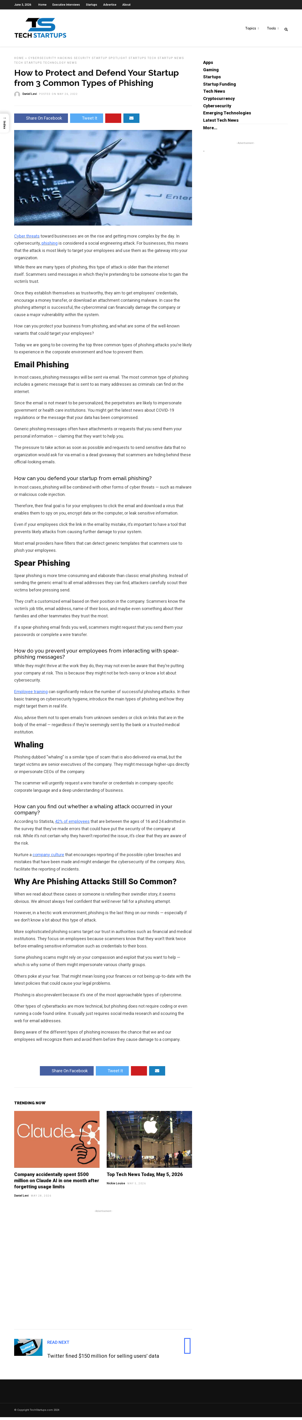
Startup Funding (219, 86)
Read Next (58, 1345)
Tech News (214, 94)
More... (210, 130)
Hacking (65, 61)
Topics (250, 28)
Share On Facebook (41, 120)
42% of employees (72, 824)
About (126, 4)
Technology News (60, 65)
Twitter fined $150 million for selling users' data (103, 1359)
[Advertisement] (103, 1271)
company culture (48, 857)
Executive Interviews (66, 4)
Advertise (109, 4)
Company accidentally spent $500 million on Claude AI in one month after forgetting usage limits (56, 1183)
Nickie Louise (116, 1186)
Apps (208, 65)
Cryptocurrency (219, 101)
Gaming (211, 72)
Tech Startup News (165, 61)
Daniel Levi (21, 1198)
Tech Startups (28, 65)
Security (82, 61)
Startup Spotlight (109, 61)
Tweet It (86, 120)
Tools (271, 28)
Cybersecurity (42, 61)
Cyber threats (27, 238)
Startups (91, 4)
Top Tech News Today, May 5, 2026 (145, 1177)
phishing (50, 245)
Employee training (31, 694)
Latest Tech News (221, 123)
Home (42, 4)
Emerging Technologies (227, 115)
